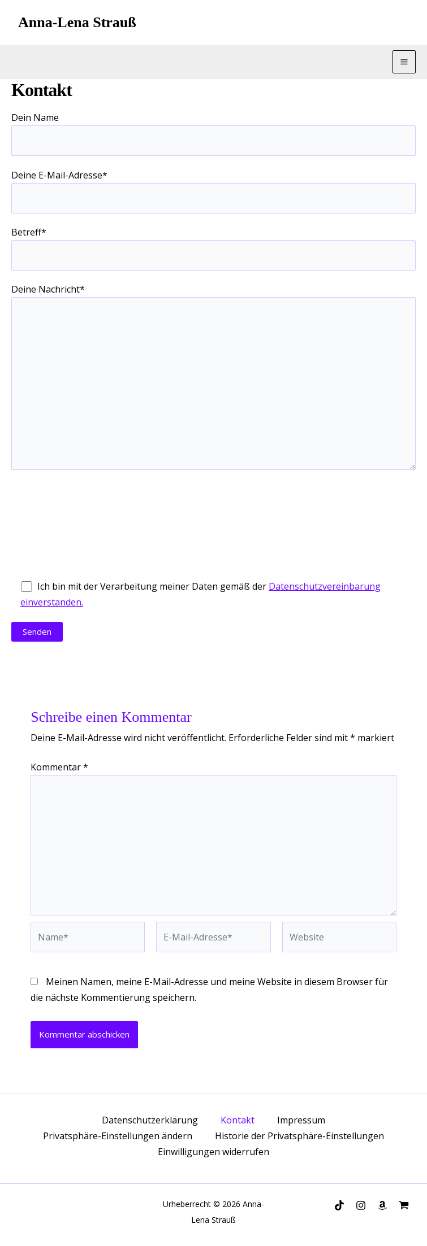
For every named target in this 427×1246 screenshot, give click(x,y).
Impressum (301, 1120)
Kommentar (59, 767)
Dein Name (213, 133)
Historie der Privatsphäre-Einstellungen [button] (299, 1136)
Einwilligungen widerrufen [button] (213, 1151)
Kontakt (238, 1120)
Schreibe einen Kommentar (111, 717)
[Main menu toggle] (404, 61)
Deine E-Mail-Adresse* (213, 191)
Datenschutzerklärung (150, 1120)
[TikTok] (339, 1205)
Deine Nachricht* (213, 378)
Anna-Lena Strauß (77, 22)
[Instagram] (361, 1205)
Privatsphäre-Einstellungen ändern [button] (117, 1136)
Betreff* (213, 248)
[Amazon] (382, 1205)
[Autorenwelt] (404, 1205)
